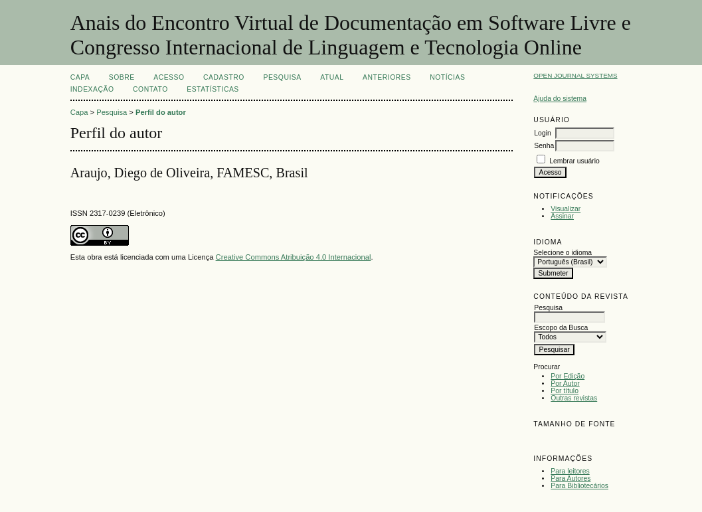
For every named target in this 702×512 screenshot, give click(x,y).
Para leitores (570, 471)
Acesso (168, 77)
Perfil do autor (160, 112)
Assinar (562, 216)
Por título (564, 390)
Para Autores (570, 478)
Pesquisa (282, 77)
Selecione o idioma (562, 252)
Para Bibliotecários (579, 485)
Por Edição (567, 376)
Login (542, 133)
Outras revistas (574, 398)
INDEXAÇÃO (92, 89)
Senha (544, 145)
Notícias (447, 77)
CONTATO (150, 89)
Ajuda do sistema (559, 98)
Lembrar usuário (574, 161)
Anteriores (387, 77)
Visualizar (565, 209)
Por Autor (565, 383)
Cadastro (223, 77)
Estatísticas (213, 89)
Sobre (122, 77)
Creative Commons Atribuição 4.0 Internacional (293, 257)
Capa (80, 77)
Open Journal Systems (575, 75)
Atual (331, 77)
